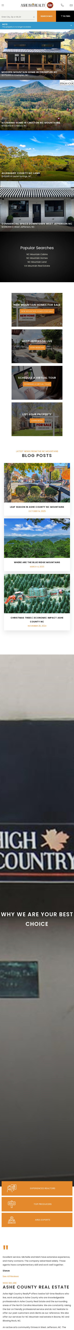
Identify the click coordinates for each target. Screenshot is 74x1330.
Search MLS (46, 16)
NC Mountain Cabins (37, 254)
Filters (65, 16)
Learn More (37, 420)
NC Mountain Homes (37, 258)
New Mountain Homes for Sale (37, 311)
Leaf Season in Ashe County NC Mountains (37, 507)
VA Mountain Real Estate (37, 265)
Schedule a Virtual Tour (37, 384)
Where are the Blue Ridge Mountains (37, 562)
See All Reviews (11, 1276)
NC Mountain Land (37, 261)
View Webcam (37, 347)
